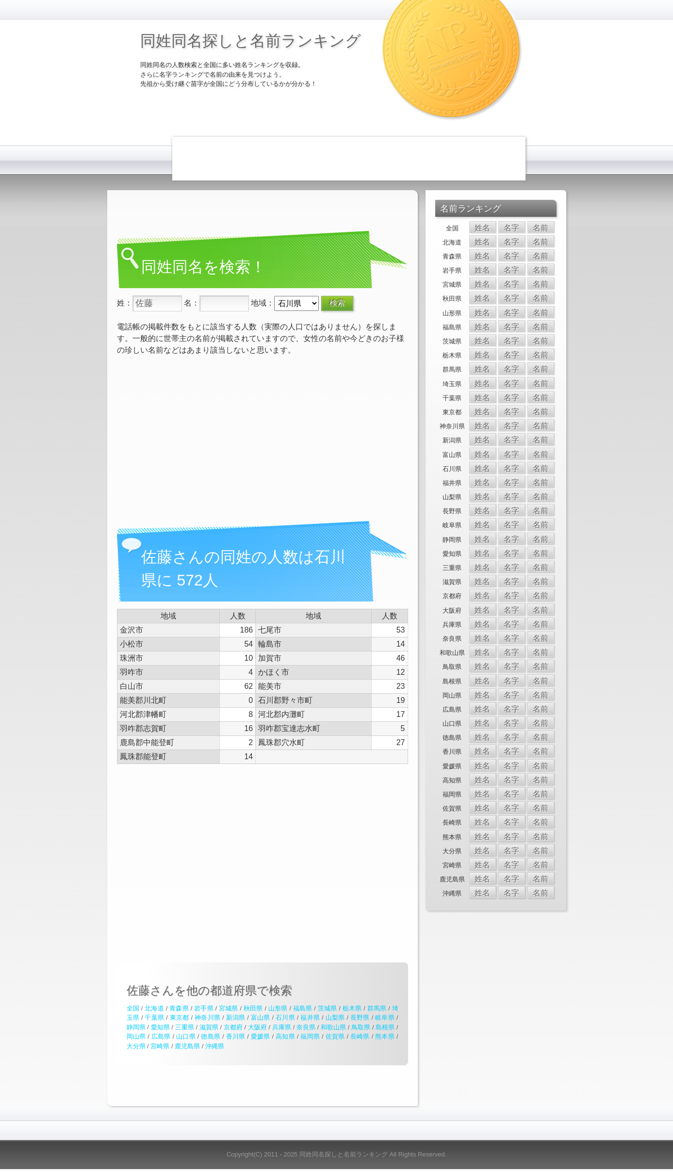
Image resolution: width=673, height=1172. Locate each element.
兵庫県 (281, 1027)
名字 (511, 228)
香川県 (236, 1036)
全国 (133, 1008)
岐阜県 (384, 1017)
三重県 (184, 1027)
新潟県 (236, 1017)
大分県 (136, 1046)
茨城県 (327, 1008)
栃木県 (352, 1008)
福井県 (310, 1017)
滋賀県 (208, 1027)
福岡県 (310, 1036)
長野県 (360, 1017)
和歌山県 (333, 1027)
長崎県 (360, 1036)
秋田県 (253, 1008)
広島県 (161, 1036)
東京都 (179, 1017)
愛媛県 (260, 1036)
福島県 (302, 1008)
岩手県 (203, 1008)
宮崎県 (159, 1046)
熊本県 (384, 1036)
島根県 (385, 1027)
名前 (540, 228)
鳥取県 (360, 1027)
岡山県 (136, 1036)
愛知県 (160, 1027)
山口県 (186, 1036)
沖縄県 (214, 1046)
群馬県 (377, 1008)
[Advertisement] (348, 158)
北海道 (154, 1008)
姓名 (482, 228)
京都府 (233, 1027)
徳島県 (210, 1036)
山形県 (278, 1008)
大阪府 (257, 1027)
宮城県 (228, 1008)
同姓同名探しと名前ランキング (250, 40)
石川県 (285, 1017)
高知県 (285, 1036)
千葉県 (154, 1017)
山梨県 (335, 1017)
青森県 (179, 1008)
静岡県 (136, 1027)
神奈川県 (207, 1017)
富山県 (260, 1017)
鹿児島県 (187, 1046)
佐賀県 (335, 1036)
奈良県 (305, 1027)
